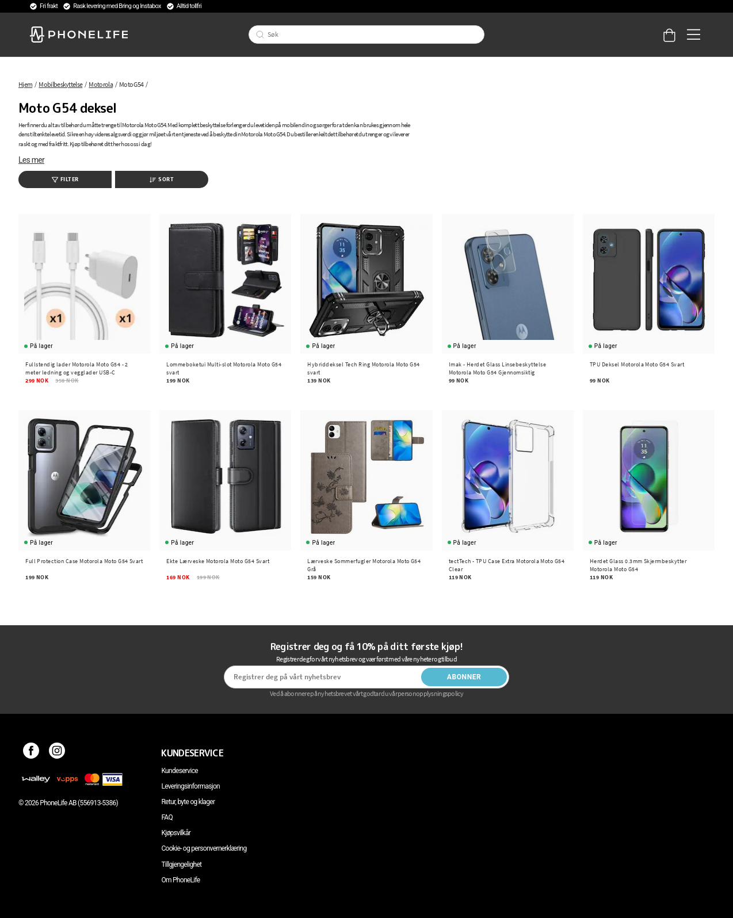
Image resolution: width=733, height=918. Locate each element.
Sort (162, 179)
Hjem (25, 84)
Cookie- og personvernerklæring (203, 848)
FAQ (167, 817)
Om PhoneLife (180, 880)
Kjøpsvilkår (175, 833)
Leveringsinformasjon (190, 786)
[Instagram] (57, 753)
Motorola (100, 84)
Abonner (464, 677)
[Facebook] (31, 753)
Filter (65, 179)
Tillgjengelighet (181, 864)
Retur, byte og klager (188, 802)
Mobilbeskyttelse (60, 84)
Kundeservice (179, 771)
